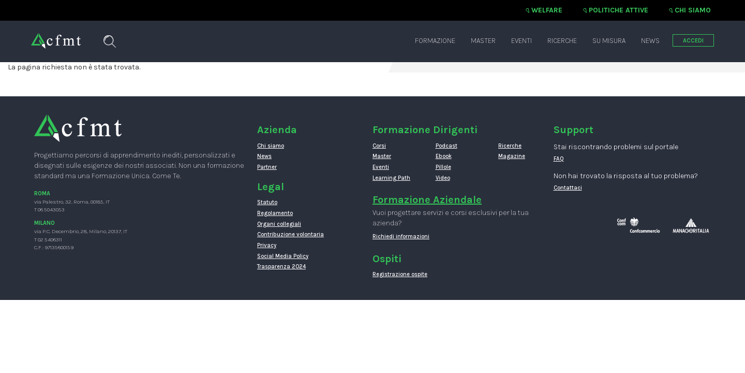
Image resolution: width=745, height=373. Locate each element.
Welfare (546, 10)
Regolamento (275, 213)
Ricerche (562, 40)
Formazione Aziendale (427, 200)
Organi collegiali (279, 224)
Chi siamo (693, 10)
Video (443, 178)
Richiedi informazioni (401, 236)
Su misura (608, 40)
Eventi (521, 40)
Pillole (443, 167)
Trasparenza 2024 (281, 266)
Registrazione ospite (400, 274)
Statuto (267, 202)
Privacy (266, 245)
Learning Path (391, 178)
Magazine (511, 156)
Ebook (444, 156)
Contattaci (568, 187)
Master (483, 40)
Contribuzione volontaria (290, 234)
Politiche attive (618, 10)
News (650, 40)
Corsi (379, 145)
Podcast (446, 145)
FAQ (559, 158)
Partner (267, 167)
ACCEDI (693, 40)
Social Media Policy (282, 256)
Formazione (435, 40)
